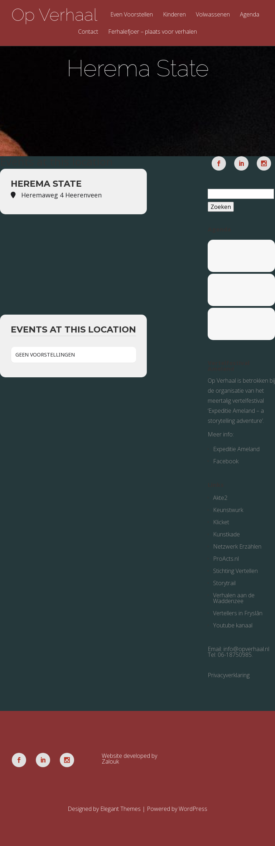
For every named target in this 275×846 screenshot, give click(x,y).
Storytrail (224, 583)
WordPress (193, 809)
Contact (88, 32)
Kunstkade (226, 534)
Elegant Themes (120, 809)
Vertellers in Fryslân (237, 613)
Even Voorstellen (131, 14)
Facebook (225, 461)
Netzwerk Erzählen (237, 546)
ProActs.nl (226, 559)
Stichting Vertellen (235, 571)
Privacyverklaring (229, 675)
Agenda (249, 14)
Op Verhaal (54, 14)
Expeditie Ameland (236, 449)
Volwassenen (213, 14)
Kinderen (174, 14)
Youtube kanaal (232, 625)
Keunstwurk (228, 510)
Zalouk (110, 761)
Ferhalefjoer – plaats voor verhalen (152, 32)
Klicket (221, 522)
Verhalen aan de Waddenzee (234, 598)
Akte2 (220, 498)
